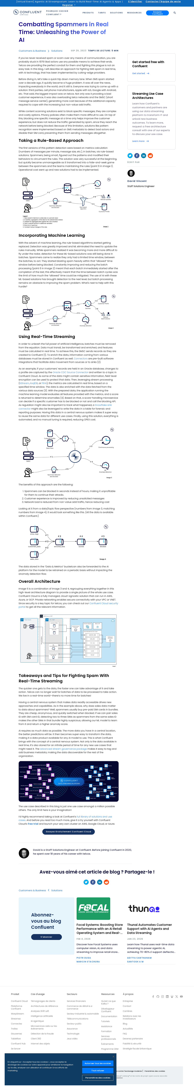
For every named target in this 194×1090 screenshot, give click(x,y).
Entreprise (128, 1001)
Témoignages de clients (43, 1001)
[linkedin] (143, 155)
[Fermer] (113, 1056)
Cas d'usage (38, 994)
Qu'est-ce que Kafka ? (108, 1002)
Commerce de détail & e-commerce (80, 1007)
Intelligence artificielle (42, 1016)
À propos (128, 994)
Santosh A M (135, 962)
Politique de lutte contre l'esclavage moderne (122, 1071)
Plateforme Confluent (16, 1007)
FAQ (125, 1033)
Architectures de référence (44, 1006)
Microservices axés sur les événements (44, 1027)
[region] (60, 1069)
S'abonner (46, 937)
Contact (127, 1006)
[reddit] (150, 155)
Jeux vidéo (72, 1038)
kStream (24, 383)
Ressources (107, 994)
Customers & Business (32, 51)
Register (67, 5)
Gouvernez (16, 1033)
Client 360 (36, 1038)
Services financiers (76, 1001)
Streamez (16, 1018)
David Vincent (137, 181)
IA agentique (37, 1021)
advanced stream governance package (63, 749)
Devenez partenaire (133, 1038)
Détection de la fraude (42, 1033)
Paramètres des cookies (155, 1071)
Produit (15, 994)
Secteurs (72, 994)
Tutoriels (105, 1021)
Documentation (109, 1016)
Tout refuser (97, 1070)
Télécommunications (77, 1018)
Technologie (73, 1033)
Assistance (106, 1026)
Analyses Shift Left (40, 1011)
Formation (106, 1031)
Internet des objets (40, 1043)
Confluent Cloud (19, 1001)
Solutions (56, 51)
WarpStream (17, 1013)
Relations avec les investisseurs (132, 1017)
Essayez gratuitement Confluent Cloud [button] (68, 831)
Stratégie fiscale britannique (137, 1048)
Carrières (127, 1011)
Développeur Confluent (107, 1010)
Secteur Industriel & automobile (83, 1013)
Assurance (72, 1028)
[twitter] (130, 155)
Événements (107, 1043)
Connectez (16, 1023)
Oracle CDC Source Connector (70, 372)
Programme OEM (109, 1048)
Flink (44, 383)
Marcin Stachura (88, 962)
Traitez (14, 1028)
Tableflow (16, 1038)
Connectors (81, 358)
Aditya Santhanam (139, 958)
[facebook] (136, 155)
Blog (125, 1023)
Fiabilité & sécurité (132, 1043)
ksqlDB (34, 383)
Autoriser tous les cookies (98, 1063)
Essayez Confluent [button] (157, 12)
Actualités (128, 1028)
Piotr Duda (84, 958)
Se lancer (15, 1048)
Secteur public (74, 1023)
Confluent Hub (18, 1043)
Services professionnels (108, 1037)
